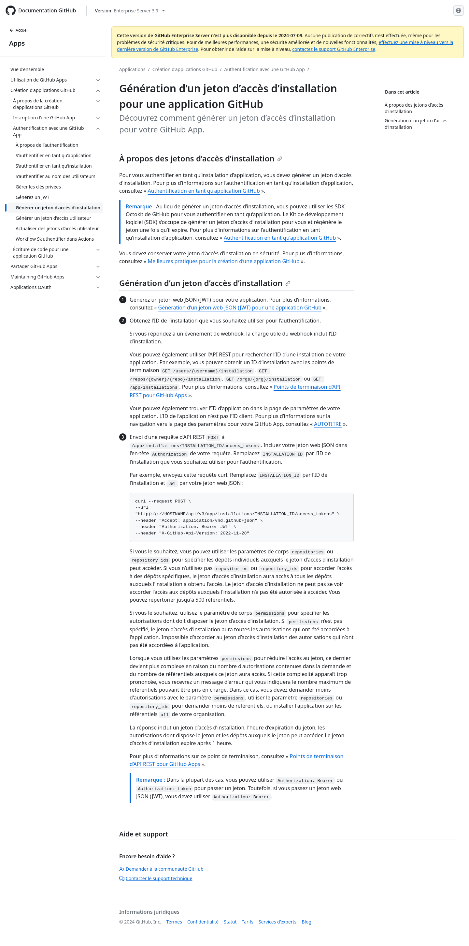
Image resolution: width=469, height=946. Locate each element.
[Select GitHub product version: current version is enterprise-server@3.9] (130, 11)
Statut (230, 922)
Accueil (19, 30)
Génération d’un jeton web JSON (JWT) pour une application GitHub (240, 307)
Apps (17, 43)
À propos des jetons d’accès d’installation (200, 158)
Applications (132, 69)
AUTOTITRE (328, 424)
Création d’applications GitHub (185, 69)
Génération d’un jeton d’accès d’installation (205, 283)
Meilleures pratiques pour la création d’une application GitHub (224, 261)
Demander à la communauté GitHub (161, 869)
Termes (174, 922)
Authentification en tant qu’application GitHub (204, 190)
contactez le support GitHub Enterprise (333, 49)
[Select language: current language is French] (458, 10)
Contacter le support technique (155, 878)
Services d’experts (277, 922)
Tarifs (247, 922)
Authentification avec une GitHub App (264, 69)
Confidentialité (203, 922)
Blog (306, 922)
